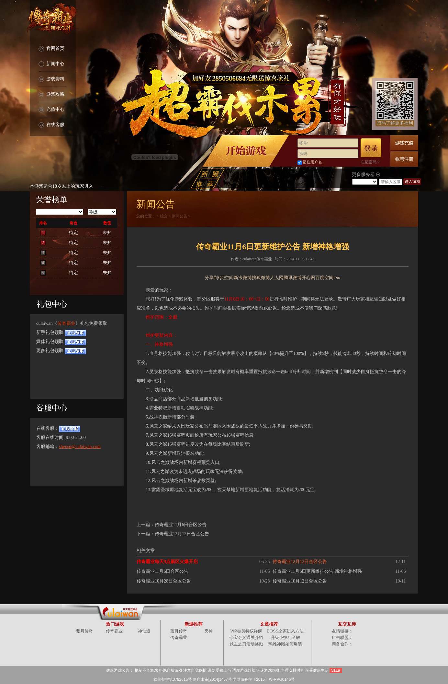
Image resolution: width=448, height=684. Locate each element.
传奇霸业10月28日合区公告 (164, 581)
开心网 (308, 277)
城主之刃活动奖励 (246, 644)
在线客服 (51, 125)
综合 (164, 216)
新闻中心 (51, 64)
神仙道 (144, 631)
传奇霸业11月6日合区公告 (181, 524)
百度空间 (324, 277)
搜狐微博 (261, 277)
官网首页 (51, 49)
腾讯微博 (293, 277)
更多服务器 (366, 174)
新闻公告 (179, 216)
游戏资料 (51, 79)
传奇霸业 (66, 323)
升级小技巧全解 (285, 637)
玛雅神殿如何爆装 (285, 644)
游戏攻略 (51, 94)
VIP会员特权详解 (246, 631)
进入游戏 (412, 181)
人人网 (277, 277)
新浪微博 (243, 277)
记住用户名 (312, 162)
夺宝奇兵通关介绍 (246, 637)
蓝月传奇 (84, 631)
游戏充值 (404, 142)
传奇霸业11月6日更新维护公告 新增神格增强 (317, 571)
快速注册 (404, 159)
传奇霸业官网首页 (53, 19)
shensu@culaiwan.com (80, 446)
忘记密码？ (370, 162)
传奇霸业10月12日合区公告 (300, 581)
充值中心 (51, 109)
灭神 (208, 631)
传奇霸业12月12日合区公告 (182, 533)
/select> (364, 182)
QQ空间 (226, 277)
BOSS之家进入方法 (285, 631)
